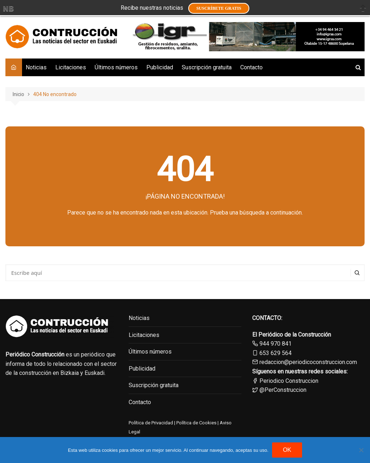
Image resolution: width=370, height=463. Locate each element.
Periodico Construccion (285, 380)
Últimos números (116, 67)
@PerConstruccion (279, 389)
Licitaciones (70, 67)
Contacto (251, 67)
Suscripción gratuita (207, 67)
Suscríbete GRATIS (218, 8)
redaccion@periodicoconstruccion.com (308, 362)
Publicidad (159, 67)
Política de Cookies (195, 422)
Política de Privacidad (151, 422)
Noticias (36, 67)
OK (287, 450)
